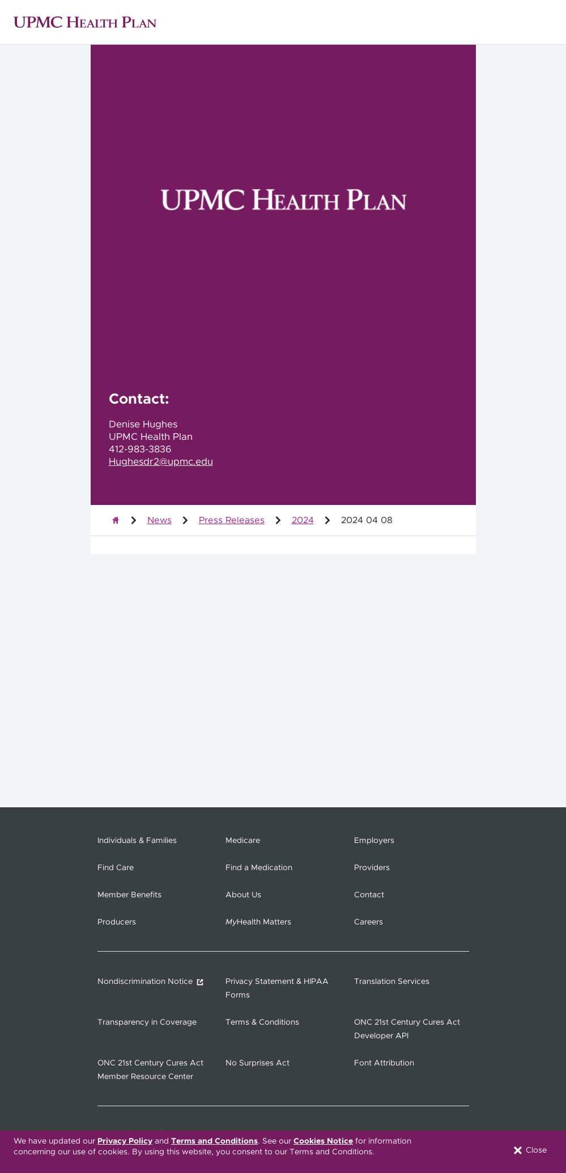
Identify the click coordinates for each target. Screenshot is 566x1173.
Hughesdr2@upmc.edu (161, 462)
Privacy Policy (124, 1141)
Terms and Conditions (214, 1141)
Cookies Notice (323, 1141)
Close (529, 1150)
